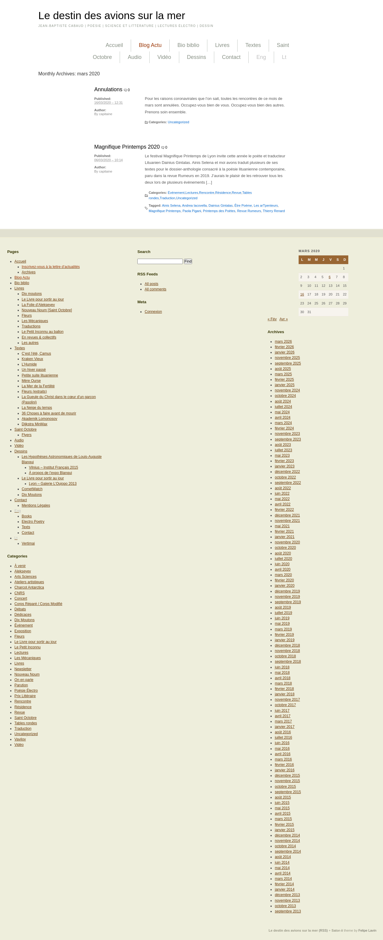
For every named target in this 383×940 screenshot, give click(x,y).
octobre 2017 (285, 705)
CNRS (19, 593)
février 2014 (284, 884)
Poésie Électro (26, 690)
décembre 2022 (287, 472)
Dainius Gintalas (220, 205)
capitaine (105, 114)
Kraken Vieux (32, 359)
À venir (20, 566)
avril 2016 (282, 754)
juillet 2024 (283, 407)
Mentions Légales (36, 505)
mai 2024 (282, 412)
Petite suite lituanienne (40, 375)
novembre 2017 (287, 699)
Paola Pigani (192, 211)
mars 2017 (283, 721)
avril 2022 (282, 504)
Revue (236, 192)
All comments (155, 289)
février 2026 (284, 347)
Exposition (22, 631)
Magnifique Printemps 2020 (127, 147)
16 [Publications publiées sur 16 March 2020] (302, 294)
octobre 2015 (285, 786)
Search (144, 251)
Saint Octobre (25, 429)
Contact (231, 57)
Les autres (30, 343)
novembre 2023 (287, 434)
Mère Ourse (31, 381)
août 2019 (283, 607)
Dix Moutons (32, 495)
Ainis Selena (171, 205)
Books (27, 516)
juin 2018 (282, 667)
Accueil (114, 45)
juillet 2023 (283, 450)
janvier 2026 (284, 352)
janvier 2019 (284, 640)
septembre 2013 (288, 911)
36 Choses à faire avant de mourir (49, 413)
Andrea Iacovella (194, 205)
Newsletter (22, 669)
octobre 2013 (285, 906)
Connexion (153, 312)
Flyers (27, 435)
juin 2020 (282, 564)
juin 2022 (282, 493)
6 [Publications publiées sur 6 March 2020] (329, 277)
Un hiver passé (34, 370)
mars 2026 (283, 341)
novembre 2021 (287, 521)
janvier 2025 (284, 385)
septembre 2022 (288, 483)
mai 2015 (282, 808)
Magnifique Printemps (165, 211)
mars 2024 (283, 423)
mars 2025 (283, 374)
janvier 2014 (284, 889)
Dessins (196, 57)
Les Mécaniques (35, 321)
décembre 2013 (287, 895)
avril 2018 (282, 678)
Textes (253, 45)
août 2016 (283, 732)
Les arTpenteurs (266, 205)
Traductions (31, 326)
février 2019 (284, 635)
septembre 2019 (288, 602)
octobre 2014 (285, 846)
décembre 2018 (287, 645)
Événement (176, 192)
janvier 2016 (284, 770)
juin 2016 (282, 743)
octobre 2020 (285, 548)
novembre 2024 (287, 390)
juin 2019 (282, 618)
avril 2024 (282, 417)
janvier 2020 (284, 585)
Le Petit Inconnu (27, 647)
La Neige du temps (37, 408)
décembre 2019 (287, 591)
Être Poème (243, 205)
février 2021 (284, 531)
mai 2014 (282, 868)
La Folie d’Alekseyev (38, 305)
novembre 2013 (287, 900)
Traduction (167, 198)
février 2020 (284, 580)
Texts (26, 527)
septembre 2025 (288, 363)
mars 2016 (283, 759)
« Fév (272, 319)
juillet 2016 (283, 737)
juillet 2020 (283, 559)
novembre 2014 (287, 841)
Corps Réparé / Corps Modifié (38, 604)
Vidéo (164, 57)
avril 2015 (282, 813)
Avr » (283, 319)
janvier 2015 (284, 830)
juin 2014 (282, 862)
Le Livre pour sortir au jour (43, 299)
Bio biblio (188, 45)
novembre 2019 (287, 597)
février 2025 (284, 379)
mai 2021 (282, 526)
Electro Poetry (33, 521)
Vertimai (28, 543)
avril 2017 (282, 716)
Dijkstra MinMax (35, 424)
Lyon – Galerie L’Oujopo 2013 (53, 484)
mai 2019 (282, 623)
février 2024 (284, 428)
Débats (20, 609)
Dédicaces (22, 615)
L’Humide (29, 364)
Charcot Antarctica (29, 587)
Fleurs (27, 315)
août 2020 (283, 553)
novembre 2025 (287, 358)
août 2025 (283, 369)
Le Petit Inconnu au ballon (43, 332)
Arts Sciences (25, 577)
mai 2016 (282, 748)
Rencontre (206, 192)
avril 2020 (282, 569)
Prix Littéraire (25, 696)
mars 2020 (283, 575)
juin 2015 (282, 803)
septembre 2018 (288, 661)
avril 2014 (282, 873)
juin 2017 (282, 711)
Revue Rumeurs (249, 211)
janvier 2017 (284, 727)
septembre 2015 (288, 792)
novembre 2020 (287, 542)
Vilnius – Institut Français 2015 (53, 467)
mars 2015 (283, 819)
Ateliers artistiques (29, 582)
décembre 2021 (287, 515)
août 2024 (283, 401)
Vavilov (20, 739)
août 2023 (283, 445)
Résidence (223, 192)
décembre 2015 (287, 775)
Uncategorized (178, 122)
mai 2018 (282, 673)
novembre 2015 (287, 781)
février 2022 (284, 510)
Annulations (108, 89)
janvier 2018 (284, 694)
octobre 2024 (285, 396)
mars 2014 (283, 879)
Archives (29, 272)
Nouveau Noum (26, 674)
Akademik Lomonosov (39, 419)
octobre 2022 (285, 477)
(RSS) (323, 930)
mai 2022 (282, 499)
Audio (135, 57)
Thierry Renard (274, 211)
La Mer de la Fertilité (38, 386)
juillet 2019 (283, 613)
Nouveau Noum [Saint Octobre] (47, 310)
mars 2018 (283, 683)
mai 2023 (282, 455)
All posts (151, 284)
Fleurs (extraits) (34, 391)
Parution (21, 685)
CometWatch (32, 489)
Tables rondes (25, 723)
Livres (222, 45)
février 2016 (284, 765)
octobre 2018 (285, 656)
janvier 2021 (284, 537)
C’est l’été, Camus (36, 353)
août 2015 (283, 797)
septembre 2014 (288, 851)
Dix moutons (32, 294)
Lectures (192, 192)
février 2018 (284, 689)
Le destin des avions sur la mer (111, 16)
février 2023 (284, 461)
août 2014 (283, 857)
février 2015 (284, 824)
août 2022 (283, 488)
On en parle (23, 680)
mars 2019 (283, 629)
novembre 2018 (287, 651)
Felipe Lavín (367, 930)
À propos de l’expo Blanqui (50, 473)
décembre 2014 (287, 835)
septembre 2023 (288, 439)
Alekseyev (22, 571)
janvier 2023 (284, 466)
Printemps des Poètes (219, 211)
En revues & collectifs (39, 337)
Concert (20, 598)
